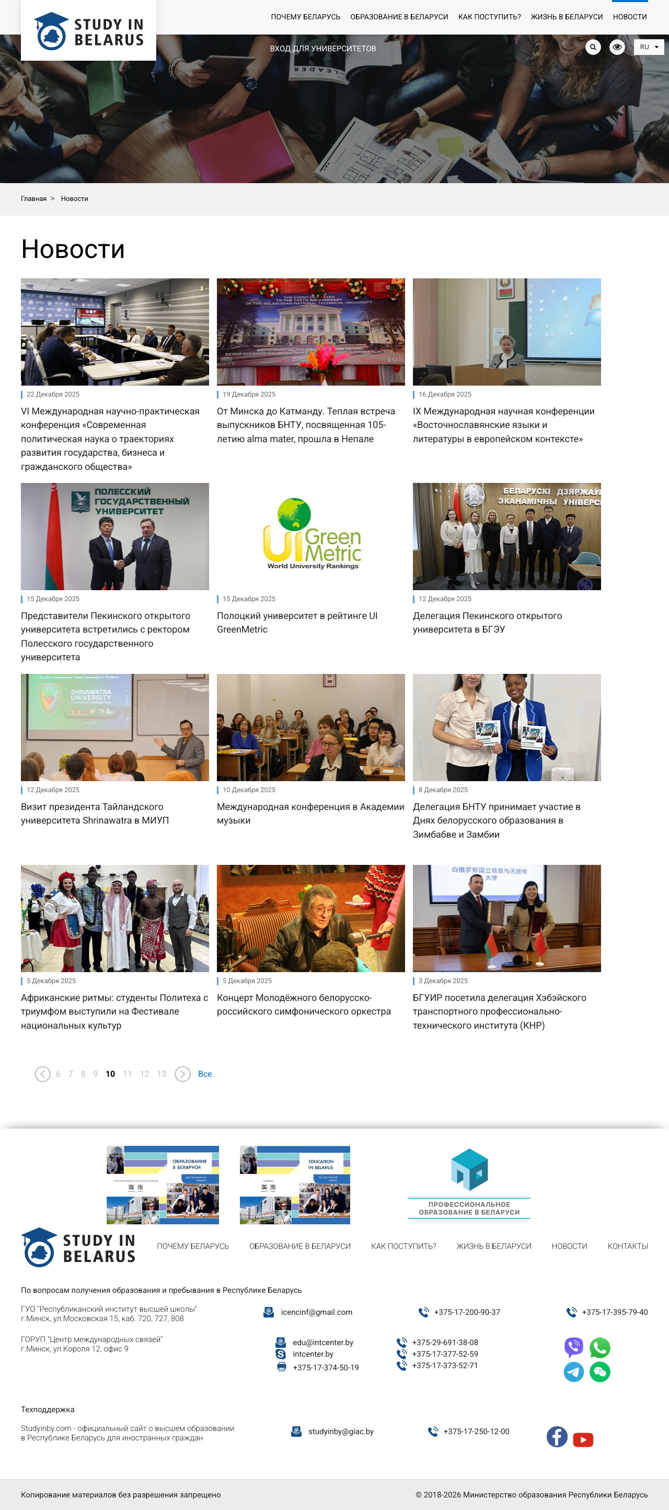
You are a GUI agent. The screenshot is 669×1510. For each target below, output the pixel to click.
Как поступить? (489, 17)
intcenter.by (313, 1354)
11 (127, 1074)
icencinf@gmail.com (317, 1312)
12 (144, 1074)
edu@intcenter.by (323, 1342)
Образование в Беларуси (399, 17)
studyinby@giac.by (341, 1431)
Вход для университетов (323, 48)
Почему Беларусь (305, 17)
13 (161, 1074)
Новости (630, 17)
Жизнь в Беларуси (567, 17)
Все (205, 1074)
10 (110, 1074)
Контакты (628, 1246)
